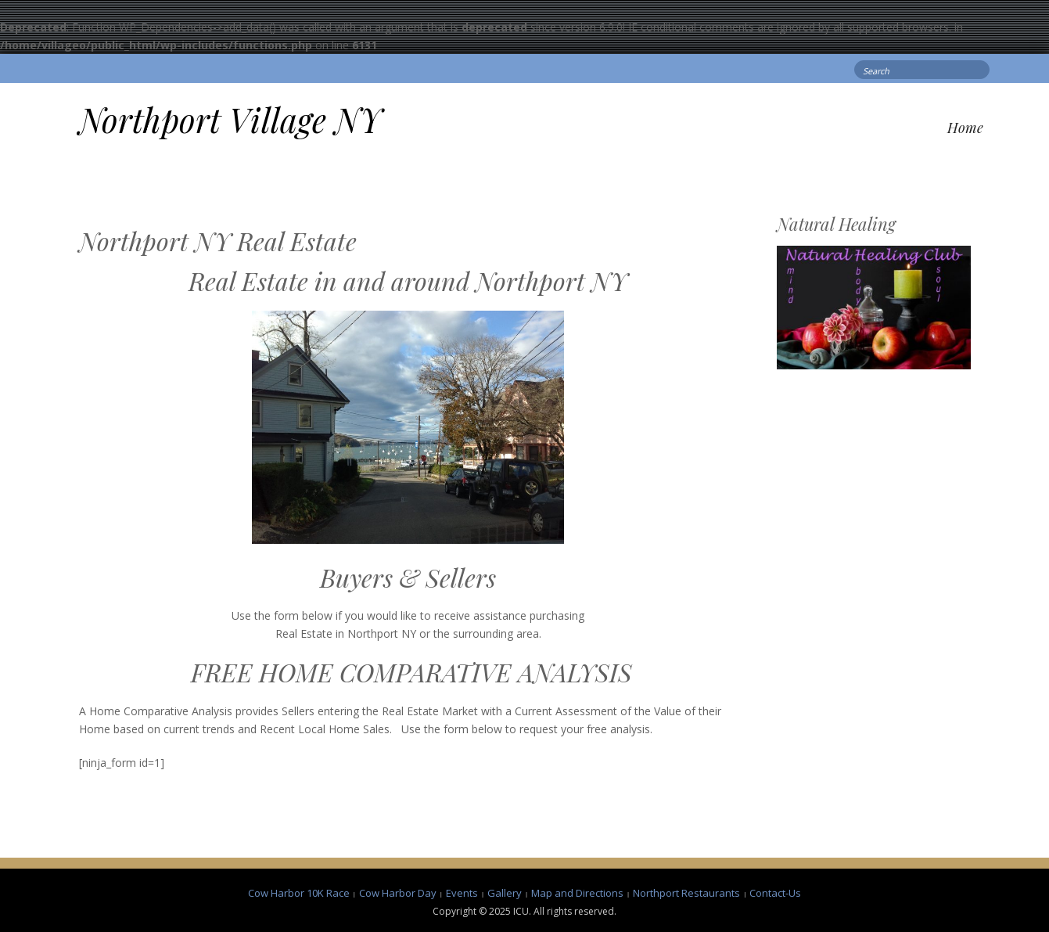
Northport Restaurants (686, 893)
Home (965, 127)
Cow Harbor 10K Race (299, 893)
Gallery (504, 893)
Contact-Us (775, 893)
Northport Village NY (230, 120)
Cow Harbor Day (397, 893)
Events (462, 893)
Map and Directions (577, 893)
